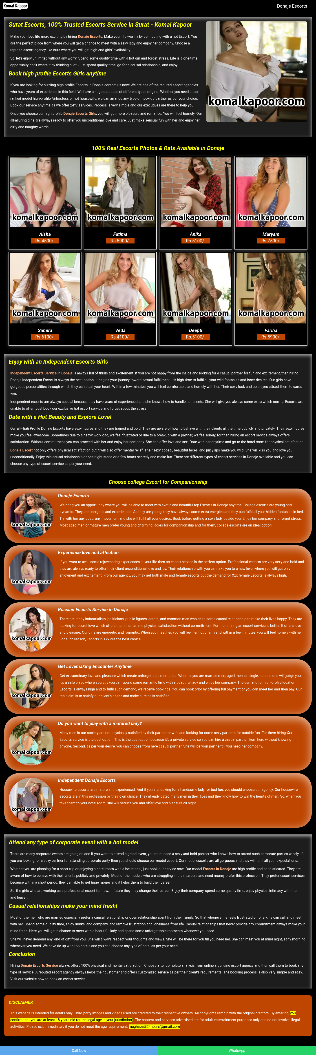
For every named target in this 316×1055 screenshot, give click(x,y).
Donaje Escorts (292, 6)
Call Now (79, 1050)
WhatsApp (237, 1050)
